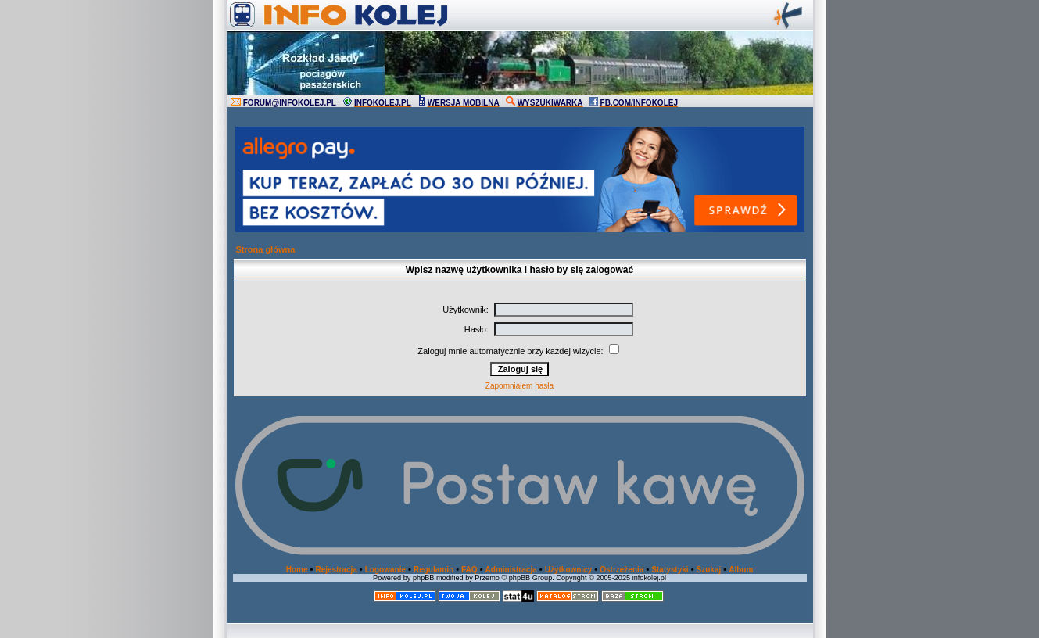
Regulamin (433, 569)
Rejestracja (335, 569)
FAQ (469, 569)
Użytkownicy (569, 569)
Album (741, 569)
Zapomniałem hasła (519, 386)
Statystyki (669, 569)
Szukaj (709, 569)
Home (297, 569)
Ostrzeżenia (621, 569)
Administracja (511, 569)
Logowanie (385, 569)
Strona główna (266, 249)
